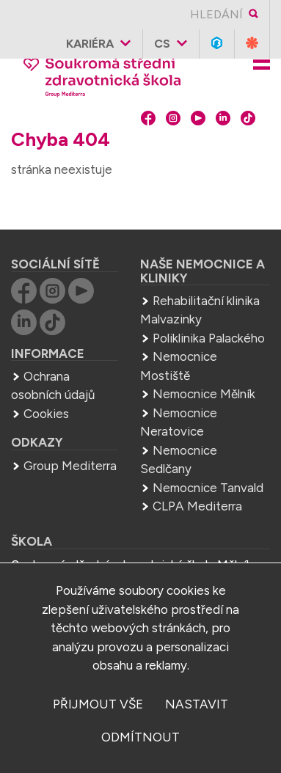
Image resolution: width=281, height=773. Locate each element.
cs (162, 44)
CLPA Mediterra (197, 506)
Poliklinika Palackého (209, 338)
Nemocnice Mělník (204, 393)
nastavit (196, 704)
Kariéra (90, 44)
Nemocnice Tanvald (208, 487)
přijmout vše (98, 704)
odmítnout (140, 737)
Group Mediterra (70, 465)
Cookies (46, 413)
